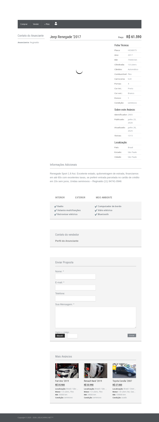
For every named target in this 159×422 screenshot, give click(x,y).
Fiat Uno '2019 (62, 381)
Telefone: (60, 293)
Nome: (59, 271)
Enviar (131, 335)
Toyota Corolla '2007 (122, 381)
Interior (60, 197)
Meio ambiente (104, 197)
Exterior (80, 197)
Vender (36, 24)
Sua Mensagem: (64, 304)
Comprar (24, 24)
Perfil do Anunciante (66, 241)
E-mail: (59, 282)
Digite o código (62, 332)
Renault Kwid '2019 (93, 381)
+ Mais (47, 24)
